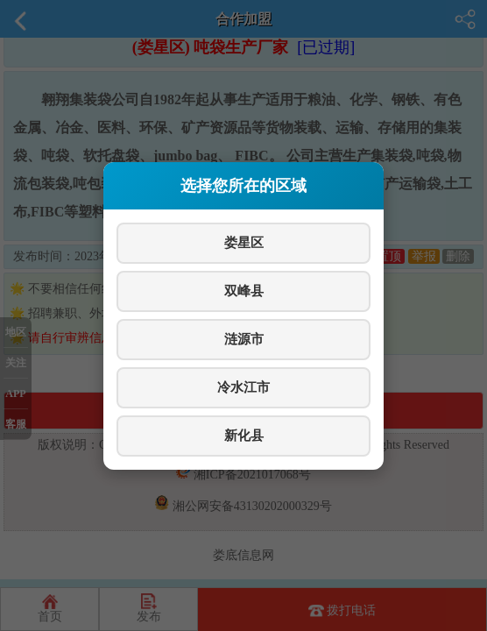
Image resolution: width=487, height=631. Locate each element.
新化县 (244, 435)
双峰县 (244, 290)
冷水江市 (243, 386)
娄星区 (244, 242)
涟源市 (244, 338)
